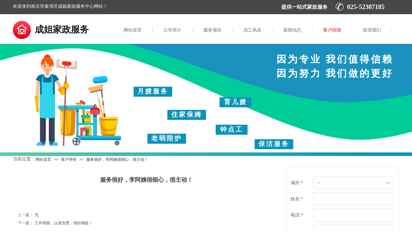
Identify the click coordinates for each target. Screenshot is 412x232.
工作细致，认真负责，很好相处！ (55, 223)
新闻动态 (292, 30)
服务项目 (212, 30)
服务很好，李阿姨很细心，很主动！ (117, 159)
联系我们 (372, 30)
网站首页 (133, 30)
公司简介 (173, 30)
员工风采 (252, 30)
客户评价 (69, 159)
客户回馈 (332, 30)
